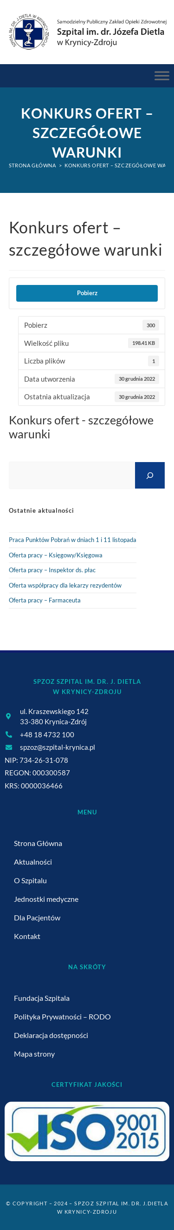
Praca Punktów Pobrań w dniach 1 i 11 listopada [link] (72, 539)
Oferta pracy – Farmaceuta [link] (45, 600)
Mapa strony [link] (34, 1053)
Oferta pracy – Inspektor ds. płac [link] (52, 570)
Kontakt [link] (27, 936)
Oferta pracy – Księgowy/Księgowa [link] (56, 555)
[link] (87, 31)
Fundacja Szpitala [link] (42, 997)
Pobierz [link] (87, 293)
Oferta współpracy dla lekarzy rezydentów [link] (65, 585)
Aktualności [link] (33, 861)
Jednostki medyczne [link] (46, 898)
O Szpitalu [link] (30, 880)
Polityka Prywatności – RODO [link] (62, 1016)
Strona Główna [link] (38, 843)
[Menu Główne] (162, 76)
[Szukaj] (150, 475)
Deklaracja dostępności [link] (51, 1035)
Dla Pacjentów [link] (37, 917)
